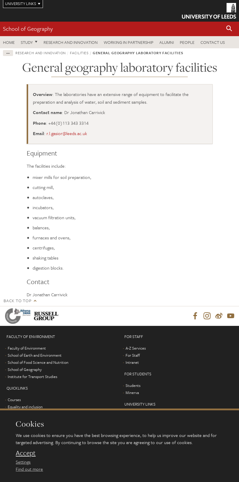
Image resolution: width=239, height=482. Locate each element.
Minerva (132, 392)
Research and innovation (71, 42)
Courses (14, 400)
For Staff (133, 355)
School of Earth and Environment (35, 355)
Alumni (166, 42)
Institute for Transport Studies (32, 376)
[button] (229, 29)
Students (133, 385)
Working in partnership (128, 42)
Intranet (132, 362)
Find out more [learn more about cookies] (29, 469)
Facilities (79, 52)
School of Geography (28, 29)
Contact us (212, 42)
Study (27, 42)
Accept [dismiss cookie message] (26, 453)
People (187, 42)
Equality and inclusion (25, 407)
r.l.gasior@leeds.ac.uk (66, 133)
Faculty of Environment (27, 348)
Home (9, 42)
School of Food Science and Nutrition (38, 362)
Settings (23, 462)
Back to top (17, 300)
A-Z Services (136, 348)
